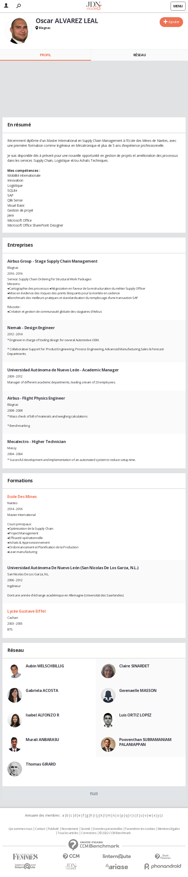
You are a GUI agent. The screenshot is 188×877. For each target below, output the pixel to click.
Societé (85, 829)
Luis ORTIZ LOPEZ (135, 715)
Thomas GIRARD (41, 764)
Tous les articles (68, 833)
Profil (45, 55)
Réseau (139, 55)
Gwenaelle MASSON (138, 690)
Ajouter (173, 21)
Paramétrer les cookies (140, 829)
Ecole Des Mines (22, 496)
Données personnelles (107, 829)
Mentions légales (168, 829)
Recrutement (70, 829)
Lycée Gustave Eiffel (26, 611)
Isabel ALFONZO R (42, 715)
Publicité (53, 829)
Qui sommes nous (20, 829)
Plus (94, 793)
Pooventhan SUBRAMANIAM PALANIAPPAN (145, 742)
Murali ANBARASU (42, 739)
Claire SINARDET (134, 666)
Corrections (88, 833)
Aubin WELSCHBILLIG (45, 666)
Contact (40, 829)
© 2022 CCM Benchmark (115, 833)
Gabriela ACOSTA (42, 690)
